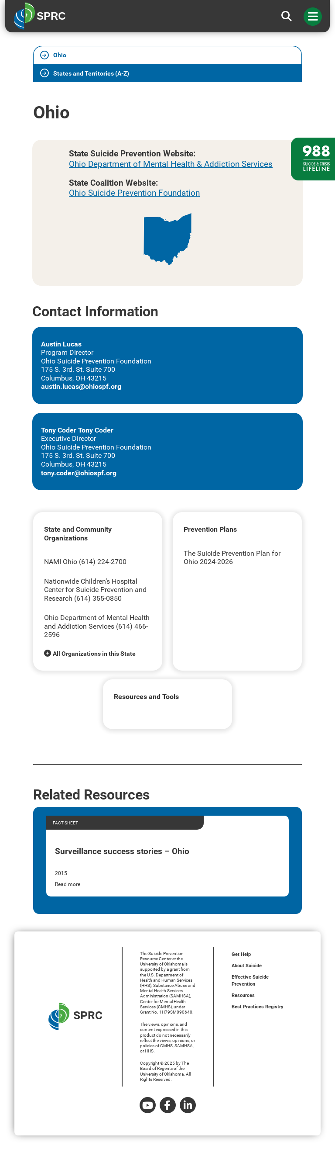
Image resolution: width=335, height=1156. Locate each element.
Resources (243, 995)
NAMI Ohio (61, 561)
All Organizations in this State (94, 653)
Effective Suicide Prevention (250, 980)
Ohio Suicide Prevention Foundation (134, 193)
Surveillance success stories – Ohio (122, 851)
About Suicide (247, 966)
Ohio (59, 55)
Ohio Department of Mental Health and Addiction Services (97, 621)
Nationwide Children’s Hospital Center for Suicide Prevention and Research (95, 589)
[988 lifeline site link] (313, 159)
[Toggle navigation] (313, 16)
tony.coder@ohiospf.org (78, 473)
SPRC (75, 1016)
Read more (67, 884)
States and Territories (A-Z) (91, 73)
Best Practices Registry (258, 1007)
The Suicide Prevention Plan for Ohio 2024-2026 (232, 557)
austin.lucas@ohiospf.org (81, 386)
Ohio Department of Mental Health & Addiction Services (171, 164)
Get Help (241, 954)
